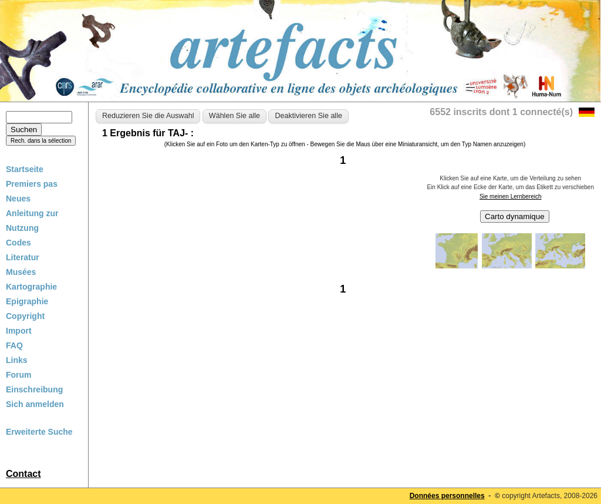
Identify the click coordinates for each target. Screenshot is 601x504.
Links (17, 360)
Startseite (24, 169)
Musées (21, 272)
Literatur (22, 257)
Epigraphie (27, 301)
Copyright (25, 316)
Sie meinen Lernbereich (511, 196)
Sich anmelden (35, 404)
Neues (18, 198)
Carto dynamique (515, 216)
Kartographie (31, 286)
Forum (19, 374)
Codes (18, 242)
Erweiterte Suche (39, 431)
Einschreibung (34, 389)
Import (19, 330)
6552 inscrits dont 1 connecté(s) (501, 112)
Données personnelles (447, 496)
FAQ (14, 345)
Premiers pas (32, 184)
